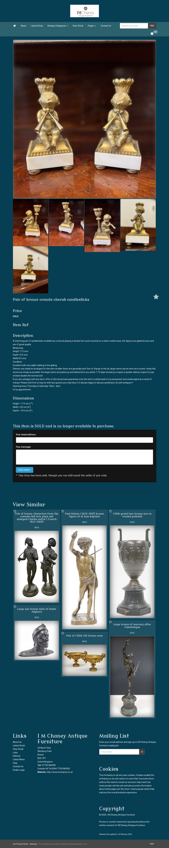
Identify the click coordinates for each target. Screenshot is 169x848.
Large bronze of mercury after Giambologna (132, 626)
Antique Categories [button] (57, 26)
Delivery (16, 756)
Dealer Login (19, 770)
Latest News (19, 759)
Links (15, 752)
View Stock (78, 26)
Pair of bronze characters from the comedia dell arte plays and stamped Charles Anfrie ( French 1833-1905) (36, 517)
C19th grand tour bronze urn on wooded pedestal (132, 515)
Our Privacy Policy (20, 844)
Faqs (15, 763)
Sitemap (33, 844)
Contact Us (106, 26)
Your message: (23, 447)
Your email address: (26, 434)
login (152, 844)
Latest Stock (37, 26)
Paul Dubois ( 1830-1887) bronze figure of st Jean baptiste (84, 515)
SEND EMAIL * (24, 470)
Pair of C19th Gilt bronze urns (84, 635)
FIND (152, 26)
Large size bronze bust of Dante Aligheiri (36, 610)
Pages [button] (92, 26)
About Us (17, 742)
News (23, 26)
